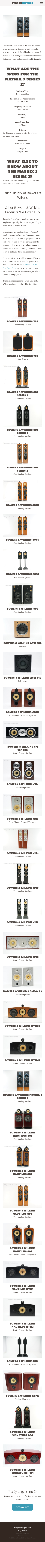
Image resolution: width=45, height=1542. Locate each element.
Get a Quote (22, 1507)
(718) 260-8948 (22, 1531)
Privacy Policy (22, 1536)
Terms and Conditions (22, 1533)
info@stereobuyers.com (22, 1528)
